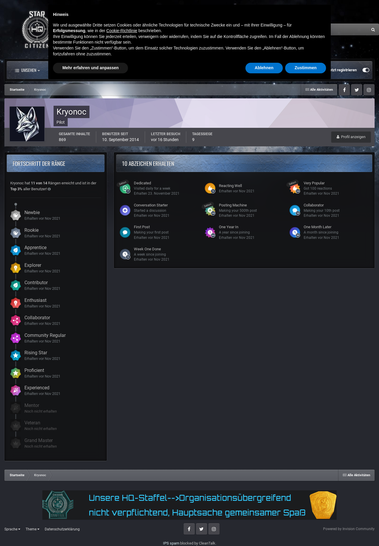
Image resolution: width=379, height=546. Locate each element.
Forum (108, 70)
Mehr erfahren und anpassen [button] (90, 529)
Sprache (12, 529)
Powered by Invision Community (349, 529)
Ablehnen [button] (264, 529)
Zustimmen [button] (306, 529)
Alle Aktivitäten (69, 70)
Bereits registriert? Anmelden (295, 70)
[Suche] (306, 29)
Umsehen (27, 70)
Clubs (137, 70)
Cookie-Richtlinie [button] (121, 492)
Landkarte (168, 70)
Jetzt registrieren (342, 70)
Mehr (200, 70)
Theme (32, 529)
